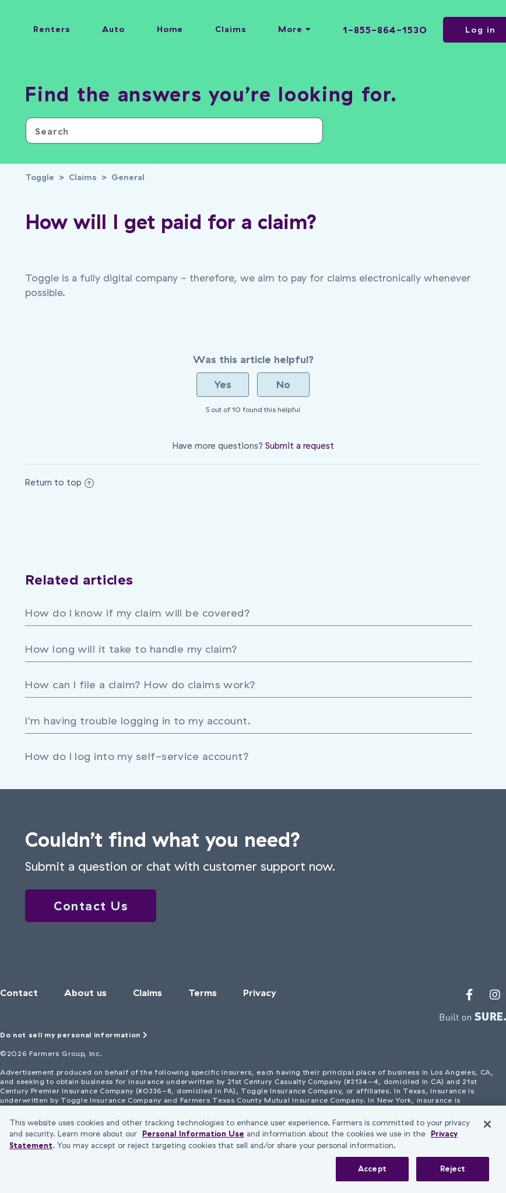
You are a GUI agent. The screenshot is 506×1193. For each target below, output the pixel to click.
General (128, 177)
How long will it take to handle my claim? (131, 649)
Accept (372, 1168)
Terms (202, 992)
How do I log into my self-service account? (137, 756)
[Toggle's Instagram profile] (495, 995)
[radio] (222, 384)
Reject (453, 1168)
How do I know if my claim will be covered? (137, 613)
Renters (51, 29)
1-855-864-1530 (385, 30)
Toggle (39, 177)
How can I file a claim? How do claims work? (140, 684)
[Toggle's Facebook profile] (469, 995)
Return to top (59, 482)
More (294, 29)
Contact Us (91, 905)
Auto (113, 29)
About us (85, 992)
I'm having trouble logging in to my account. (138, 720)
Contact (19, 992)
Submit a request (299, 445)
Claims (230, 29)
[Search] (174, 131)
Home (170, 29)
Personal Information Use (193, 1133)
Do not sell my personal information (73, 1034)
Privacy (259, 992)
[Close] (487, 1124)
